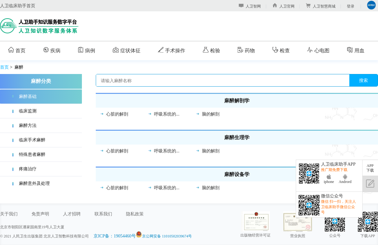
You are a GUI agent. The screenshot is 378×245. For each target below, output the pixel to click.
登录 (350, 6)
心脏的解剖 (117, 114)
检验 (211, 50)
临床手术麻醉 (32, 139)
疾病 (51, 50)
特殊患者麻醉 (32, 154)
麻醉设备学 (236, 174)
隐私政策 (135, 213)
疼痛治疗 (28, 168)
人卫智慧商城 (320, 6)
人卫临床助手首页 (17, 5)
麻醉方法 (28, 125)
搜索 (363, 80)
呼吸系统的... (167, 114)
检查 (281, 50)
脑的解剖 (211, 114)
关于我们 (9, 213)
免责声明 (40, 213)
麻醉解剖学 (236, 101)
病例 (86, 50)
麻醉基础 (28, 96)
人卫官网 (283, 6)
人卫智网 (250, 6)
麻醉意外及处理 (34, 183)
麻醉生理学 (236, 137)
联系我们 (103, 213)
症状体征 (126, 50)
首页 (17, 50)
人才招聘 (72, 213)
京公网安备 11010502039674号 (167, 236)
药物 (246, 50)
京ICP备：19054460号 (115, 235)
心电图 (318, 50)
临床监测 (28, 110)
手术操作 (171, 50)
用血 (355, 50)
